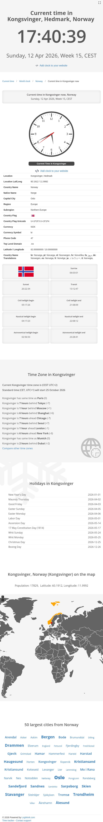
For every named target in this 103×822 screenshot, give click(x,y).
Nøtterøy (46, 778)
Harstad (86, 753)
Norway (39, 81)
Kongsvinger (47, 762)
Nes (18, 778)
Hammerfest (57, 753)
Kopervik (65, 762)
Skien (86, 786)
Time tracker (8, 820)
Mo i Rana (87, 769)
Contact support (23, 820)
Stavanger (14, 794)
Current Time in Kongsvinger (51, 163)
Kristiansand (84, 761)
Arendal (11, 737)
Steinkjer (33, 795)
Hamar (40, 753)
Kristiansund (13, 769)
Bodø (62, 737)
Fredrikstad (88, 745)
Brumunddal (77, 737)
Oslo (59, 777)
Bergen (48, 736)
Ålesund (62, 802)
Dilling (91, 737)
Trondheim (83, 794)
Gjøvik (12, 753)
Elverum (33, 746)
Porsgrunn (73, 778)
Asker (23, 737)
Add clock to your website (53, 65)
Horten (31, 762)
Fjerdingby (72, 746)
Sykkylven (48, 795)
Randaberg (89, 778)
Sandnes (37, 786)
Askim (33, 737)
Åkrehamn (45, 803)
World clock (24, 81)
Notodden (31, 778)
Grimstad (25, 753)
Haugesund (13, 761)
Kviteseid (32, 769)
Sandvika (52, 786)
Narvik (8, 778)
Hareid (72, 753)
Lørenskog (71, 769)
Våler (32, 803)
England (46, 745)
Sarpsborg (69, 786)
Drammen (14, 745)
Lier (60, 769)
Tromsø (63, 795)
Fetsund (58, 745)
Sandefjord (17, 786)
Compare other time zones (17, 448)
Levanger (48, 769)
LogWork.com (28, 817)
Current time (8, 81)
